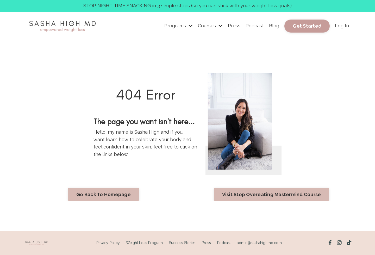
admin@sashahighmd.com (259, 243)
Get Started (307, 26)
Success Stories (182, 243)
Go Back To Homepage (103, 194)
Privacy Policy (108, 243)
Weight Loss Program (144, 243)
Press (234, 25)
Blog (274, 25)
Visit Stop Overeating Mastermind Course (271, 194)
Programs (178, 25)
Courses (210, 25)
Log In (342, 25)
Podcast (255, 25)
